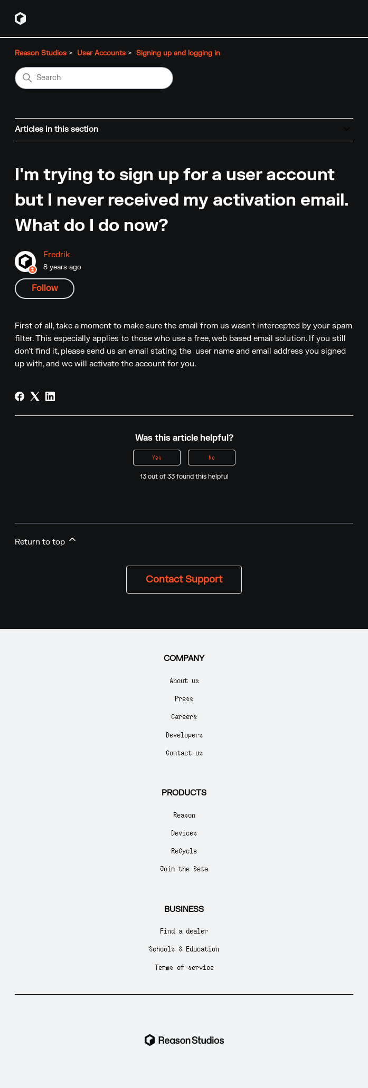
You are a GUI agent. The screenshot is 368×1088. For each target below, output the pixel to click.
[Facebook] (19, 396)
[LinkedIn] (50, 396)
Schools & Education (184, 949)
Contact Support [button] (184, 580)
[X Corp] (35, 396)
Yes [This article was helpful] (157, 457)
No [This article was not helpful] (212, 457)
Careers (184, 716)
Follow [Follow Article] (45, 288)
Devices (184, 833)
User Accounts (101, 53)
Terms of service (184, 967)
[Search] (94, 78)
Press (184, 698)
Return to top (46, 540)
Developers (184, 735)
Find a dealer (184, 931)
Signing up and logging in (178, 53)
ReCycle (184, 851)
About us (184, 680)
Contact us (184, 752)
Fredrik (56, 255)
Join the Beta (184, 868)
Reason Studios (41, 53)
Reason (184, 815)
